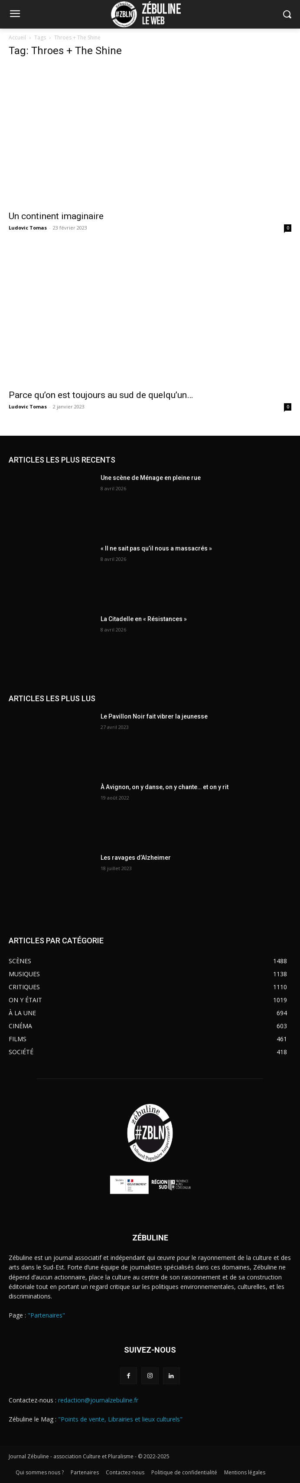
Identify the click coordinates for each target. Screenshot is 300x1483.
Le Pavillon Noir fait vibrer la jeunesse (154, 716)
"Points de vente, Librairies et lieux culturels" (120, 1419)
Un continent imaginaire (56, 216)
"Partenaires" (46, 1315)
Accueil (17, 37)
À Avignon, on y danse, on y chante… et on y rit (164, 787)
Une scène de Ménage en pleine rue (151, 477)
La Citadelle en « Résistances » (144, 618)
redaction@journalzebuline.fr (98, 1400)
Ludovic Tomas (28, 227)
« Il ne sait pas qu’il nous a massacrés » (156, 548)
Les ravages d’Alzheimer (136, 857)
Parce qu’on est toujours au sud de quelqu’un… (101, 395)
